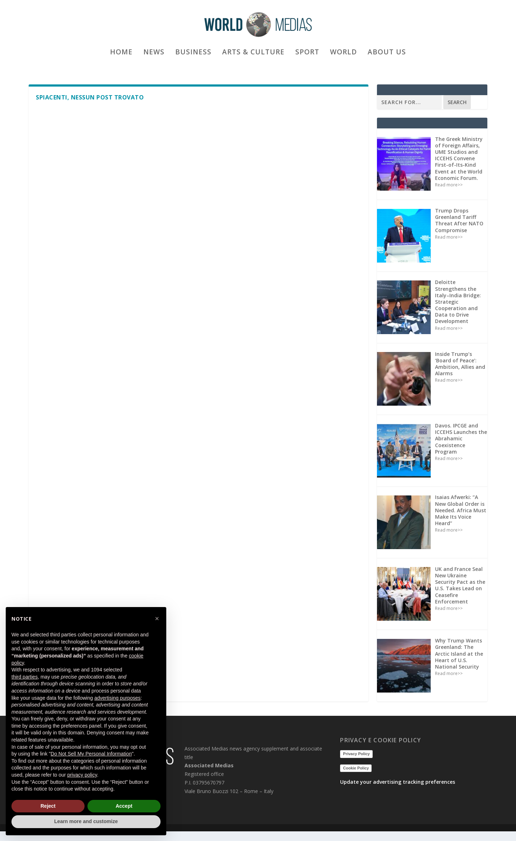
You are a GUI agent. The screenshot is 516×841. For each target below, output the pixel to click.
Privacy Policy (356, 763)
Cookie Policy (356, 778)
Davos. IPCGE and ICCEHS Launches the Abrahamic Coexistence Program (461, 448)
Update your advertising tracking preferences (397, 791)
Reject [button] (48, 806)
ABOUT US (387, 69)
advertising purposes (117, 698)
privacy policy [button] (82, 775)
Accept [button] (124, 806)
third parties (24, 677)
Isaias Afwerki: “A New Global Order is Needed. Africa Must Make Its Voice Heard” (460, 520)
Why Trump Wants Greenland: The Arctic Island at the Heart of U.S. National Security (459, 663)
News (153, 69)
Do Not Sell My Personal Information (91, 754)
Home (121, 69)
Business (193, 69)
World (343, 69)
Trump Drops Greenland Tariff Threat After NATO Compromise (459, 230)
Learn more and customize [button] (86, 821)
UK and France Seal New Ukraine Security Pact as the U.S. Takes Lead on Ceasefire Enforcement (460, 595)
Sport (307, 69)
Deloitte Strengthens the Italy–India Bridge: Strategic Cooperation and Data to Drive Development (458, 311)
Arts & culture (253, 69)
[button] (157, 618)
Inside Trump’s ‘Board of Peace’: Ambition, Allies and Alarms (460, 373)
